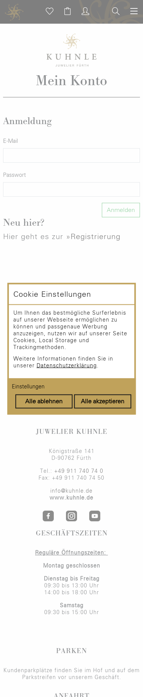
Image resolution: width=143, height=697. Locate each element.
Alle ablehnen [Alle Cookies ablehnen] (44, 401)
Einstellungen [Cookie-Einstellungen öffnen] (28, 386)
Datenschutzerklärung (67, 365)
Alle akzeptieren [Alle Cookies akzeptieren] (102, 401)
